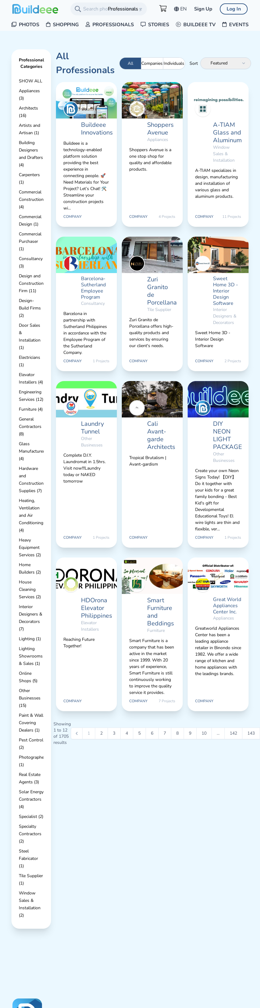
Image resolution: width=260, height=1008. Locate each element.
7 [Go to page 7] (165, 733)
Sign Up (203, 9)
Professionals (110, 24)
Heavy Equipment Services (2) (30, 547)
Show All (30, 81)
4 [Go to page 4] (127, 733)
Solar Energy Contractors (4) (31, 799)
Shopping (62, 24)
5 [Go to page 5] (139, 733)
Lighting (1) (30, 639)
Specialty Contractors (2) (30, 833)
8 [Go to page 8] (177, 733)
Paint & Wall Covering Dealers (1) (31, 722)
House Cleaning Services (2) (30, 589)
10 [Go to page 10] (204, 733)
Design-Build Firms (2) (30, 308)
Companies (152, 63)
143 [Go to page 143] (251, 733)
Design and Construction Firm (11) (31, 283)
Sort (194, 63)
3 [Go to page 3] (114, 733)
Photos (25, 24)
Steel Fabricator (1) (28, 858)
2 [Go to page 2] (101, 733)
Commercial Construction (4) (31, 199)
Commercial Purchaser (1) (30, 241)
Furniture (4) (31, 409)
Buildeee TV (195, 24)
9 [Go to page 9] (190, 733)
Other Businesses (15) (29, 698)
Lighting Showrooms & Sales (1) (31, 656)
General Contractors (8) (30, 426)
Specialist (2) (31, 816)
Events (235, 24)
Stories (155, 24)
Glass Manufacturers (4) (33, 451)
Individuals (174, 63)
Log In (234, 9)
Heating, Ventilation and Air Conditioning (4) (31, 515)
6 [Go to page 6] (152, 733)
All (130, 63)
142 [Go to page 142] (233, 733)
